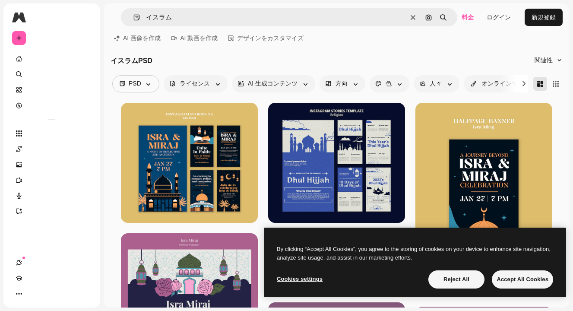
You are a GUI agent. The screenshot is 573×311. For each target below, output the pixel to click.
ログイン (499, 17)
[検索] (52, 74)
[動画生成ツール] (52, 180)
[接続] (19, 294)
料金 (468, 17)
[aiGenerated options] (273, 83)
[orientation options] (342, 83)
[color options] (389, 83)
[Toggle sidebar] (85, 17)
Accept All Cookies (522, 279)
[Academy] (34, 294)
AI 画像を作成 (137, 38)
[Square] (556, 84)
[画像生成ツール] (52, 164)
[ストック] (52, 90)
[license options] (196, 83)
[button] (133, 17)
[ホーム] (52, 59)
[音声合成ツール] (52, 196)
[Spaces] (52, 149)
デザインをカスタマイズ (266, 38)
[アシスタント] (52, 211)
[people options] (436, 83)
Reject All (456, 279)
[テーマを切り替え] (50, 294)
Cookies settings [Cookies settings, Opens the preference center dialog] (300, 279)
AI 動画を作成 (194, 38)
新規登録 (544, 17)
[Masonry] (540, 84)
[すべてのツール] (52, 133)
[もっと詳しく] (52, 105)
